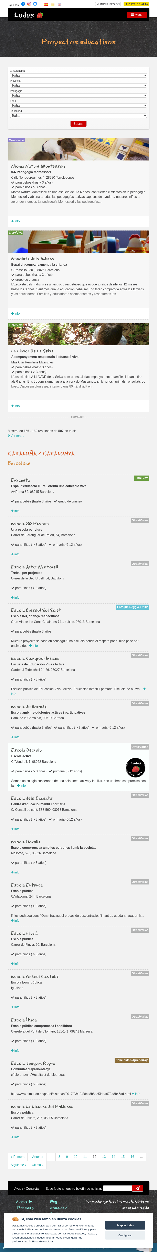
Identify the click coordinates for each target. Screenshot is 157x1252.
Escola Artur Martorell (34, 567)
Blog (53, 1201)
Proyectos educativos (78, 42)
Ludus (24, 15)
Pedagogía (16, 91)
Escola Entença (27, 885)
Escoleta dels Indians (32, 259)
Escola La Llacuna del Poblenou (42, 1107)
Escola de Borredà (29, 707)
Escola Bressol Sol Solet (36, 610)
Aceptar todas (125, 1225)
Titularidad (16, 111)
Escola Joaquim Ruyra (33, 1063)
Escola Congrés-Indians (35, 659)
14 (113, 1156)
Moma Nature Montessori (38, 166)
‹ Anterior (36, 1156)
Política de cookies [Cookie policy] (41, 1241)
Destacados (77, 417)
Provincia (15, 80)
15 (123, 1156)
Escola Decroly (26, 750)
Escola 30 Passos (30, 524)
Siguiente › (18, 1165)
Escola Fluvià (24, 933)
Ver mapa (16, 436)
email (108, 1188)
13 (104, 1156)
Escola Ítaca (24, 1020)
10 (75, 1156)
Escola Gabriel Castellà (35, 977)
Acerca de (24, 1201)
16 (132, 1156)
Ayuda (18, 1188)
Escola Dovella (26, 842)
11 (85, 1156)
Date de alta (137, 4)
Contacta (32, 1188)
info (15, 221)
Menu (137, 14)
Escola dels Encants (32, 798)
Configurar (125, 1235)
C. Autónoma (17, 70)
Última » (37, 1165)
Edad (13, 101)
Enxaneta (20, 480)
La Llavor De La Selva (32, 351)
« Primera (18, 1156)
